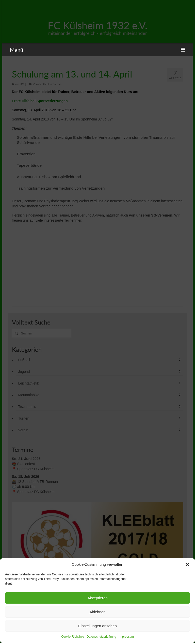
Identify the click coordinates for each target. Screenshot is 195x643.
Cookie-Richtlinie (72, 636)
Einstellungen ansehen (97, 626)
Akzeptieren (97, 598)
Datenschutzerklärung (101, 636)
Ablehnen (97, 612)
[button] (187, 564)
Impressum (126, 636)
